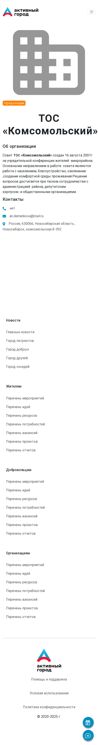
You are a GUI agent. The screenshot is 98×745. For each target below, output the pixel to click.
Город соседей (17, 366)
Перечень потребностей (25, 424)
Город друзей (17, 358)
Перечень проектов (22, 441)
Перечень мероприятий (25, 398)
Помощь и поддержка (49, 679)
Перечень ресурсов (21, 415)
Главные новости (20, 332)
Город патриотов (20, 340)
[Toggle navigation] (91, 11)
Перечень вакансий (21, 433)
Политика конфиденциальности (49, 707)
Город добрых (17, 349)
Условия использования (49, 693)
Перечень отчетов (21, 450)
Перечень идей (18, 407)
